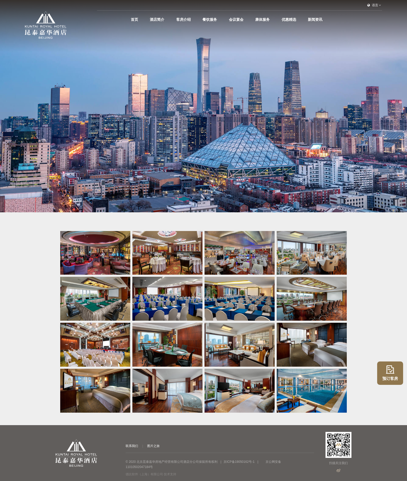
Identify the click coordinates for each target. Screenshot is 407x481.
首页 (175, 19)
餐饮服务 (233, 19)
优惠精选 (294, 19)
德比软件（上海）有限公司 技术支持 (151, 474)
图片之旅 (153, 446)
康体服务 (274, 19)
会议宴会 (254, 19)
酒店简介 (192, 19)
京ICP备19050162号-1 (239, 462)
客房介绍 (213, 19)
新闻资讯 (315, 19)
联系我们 (132, 446)
